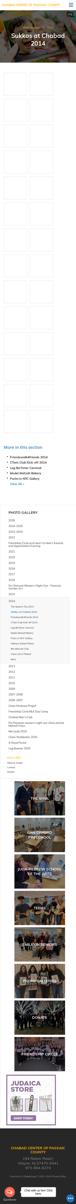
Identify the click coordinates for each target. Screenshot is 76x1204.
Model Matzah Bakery (25, 473)
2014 (49, 27)
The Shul (40, 798)
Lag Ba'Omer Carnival (25, 468)
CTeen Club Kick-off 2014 (28, 462)
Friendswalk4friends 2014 (29, 457)
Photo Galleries (40, 981)
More (13, 659)
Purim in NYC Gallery (25, 479)
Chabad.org (29, 1176)
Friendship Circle (40, 1054)
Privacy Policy (59, 1176)
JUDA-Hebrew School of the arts (40, 871)
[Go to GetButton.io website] (9, 1200)
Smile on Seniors (39, 944)
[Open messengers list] (10, 1192)
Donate (39, 1017)
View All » (17, 484)
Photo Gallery (31, 27)
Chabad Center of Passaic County (31, 5)
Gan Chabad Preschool (39, 834)
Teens (40, 908)
